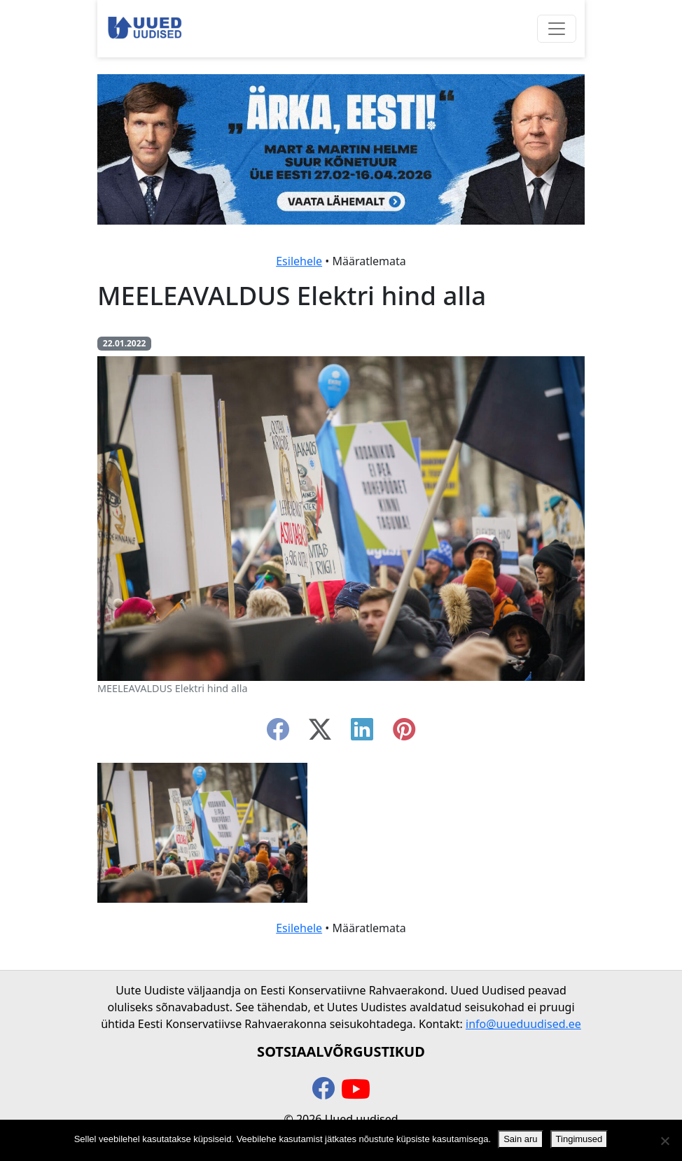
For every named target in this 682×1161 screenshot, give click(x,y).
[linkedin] (362, 733)
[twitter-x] (320, 733)
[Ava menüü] (556, 29)
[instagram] (404, 733)
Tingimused (579, 1139)
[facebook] (278, 733)
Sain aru (520, 1139)
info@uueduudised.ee (523, 1024)
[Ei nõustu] (664, 1141)
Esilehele (299, 261)
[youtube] (356, 1090)
